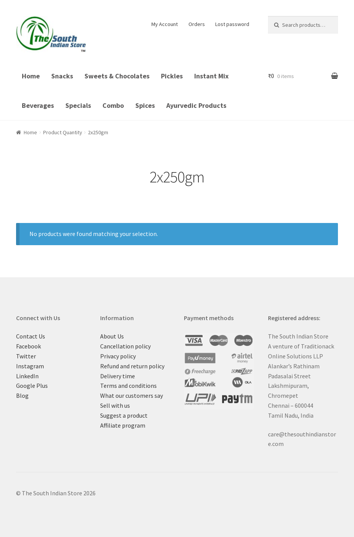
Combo (113, 105)
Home (31, 76)
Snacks (62, 76)
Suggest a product (124, 415)
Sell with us (115, 405)
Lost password (232, 24)
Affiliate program (122, 425)
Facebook (28, 346)
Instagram (30, 366)
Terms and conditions (128, 385)
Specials (78, 105)
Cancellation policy (125, 346)
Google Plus (32, 385)
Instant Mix (211, 76)
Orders (196, 24)
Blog (22, 395)
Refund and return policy (132, 366)
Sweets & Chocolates (116, 76)
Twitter (26, 356)
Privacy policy (118, 356)
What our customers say (131, 395)
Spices (145, 105)
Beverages (38, 105)
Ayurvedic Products (196, 105)
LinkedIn (27, 376)
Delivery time (117, 376)
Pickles (172, 76)
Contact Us (30, 336)
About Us (112, 336)
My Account (164, 24)
